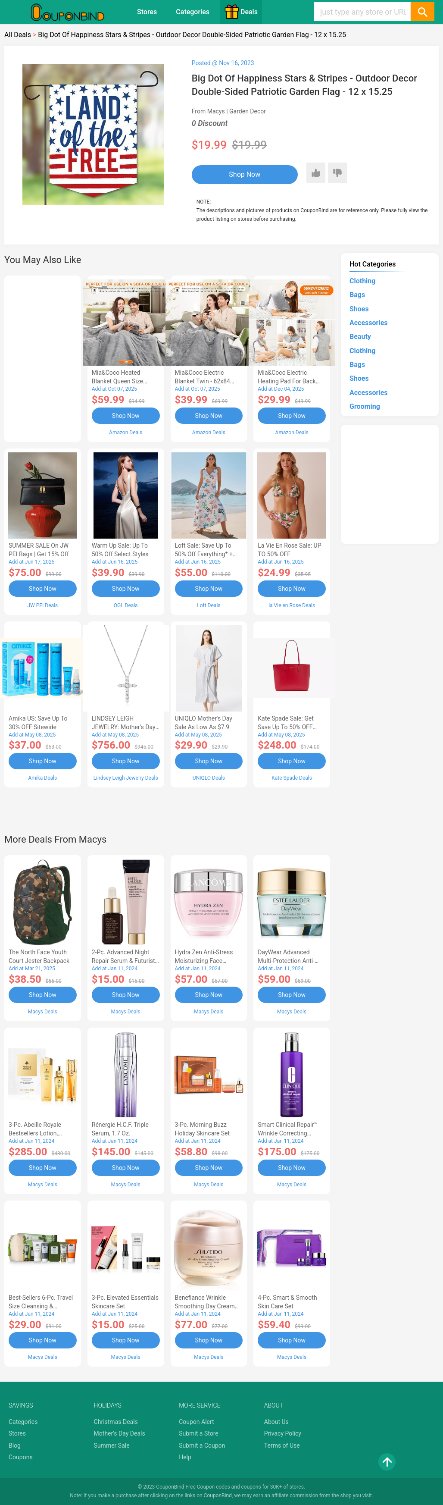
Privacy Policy (282, 1433)
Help (185, 1457)
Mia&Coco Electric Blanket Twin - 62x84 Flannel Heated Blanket (206, 381)
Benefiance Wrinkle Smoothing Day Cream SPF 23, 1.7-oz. (205, 1306)
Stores (147, 12)
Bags (357, 295)
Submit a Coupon (202, 1445)
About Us (276, 1421)
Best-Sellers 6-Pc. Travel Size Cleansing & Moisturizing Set (41, 1306)
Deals (241, 11)
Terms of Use (282, 1445)
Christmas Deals (116, 1421)
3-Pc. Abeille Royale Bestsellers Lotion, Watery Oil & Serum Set (39, 1133)
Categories (192, 12)
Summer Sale (112, 1445)
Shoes (359, 309)
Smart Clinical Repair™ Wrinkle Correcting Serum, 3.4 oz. (288, 1133)
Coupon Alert (196, 1421)
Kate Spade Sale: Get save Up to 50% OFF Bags (286, 727)
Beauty (360, 336)
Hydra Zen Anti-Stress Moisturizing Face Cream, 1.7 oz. (204, 961)
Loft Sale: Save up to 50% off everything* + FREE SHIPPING (204, 554)
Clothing (362, 281)
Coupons (21, 1457)
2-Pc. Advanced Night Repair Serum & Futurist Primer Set (123, 961)
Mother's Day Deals (119, 1433)
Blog (15, 1445)
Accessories (368, 323)
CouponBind (218, 1495)
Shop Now (244, 174)
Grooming (364, 406)
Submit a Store (198, 1433)
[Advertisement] (43, 357)
